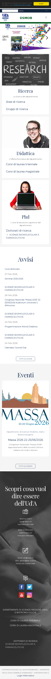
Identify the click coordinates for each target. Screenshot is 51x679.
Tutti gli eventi (25, 466)
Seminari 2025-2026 (14, 279)
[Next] (47, 38)
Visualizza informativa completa (22, 5)
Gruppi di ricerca (17, 109)
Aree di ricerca (15, 101)
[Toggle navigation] (46, 10)
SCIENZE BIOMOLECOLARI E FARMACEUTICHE (20, 646)
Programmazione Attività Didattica (21, 326)
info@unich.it (28, 558)
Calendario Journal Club (15, 347)
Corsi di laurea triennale (21, 164)
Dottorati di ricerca (18, 230)
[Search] (10, 10)
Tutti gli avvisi (25, 359)
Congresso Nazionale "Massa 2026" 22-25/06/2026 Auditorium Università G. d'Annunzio (23, 303)
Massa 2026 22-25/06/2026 (25, 440)
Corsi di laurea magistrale (22, 171)
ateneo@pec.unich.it (28, 561)
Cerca (21, 11)
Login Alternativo (25, 675)
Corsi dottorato (12, 269)
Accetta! (41, 4)
